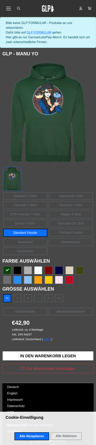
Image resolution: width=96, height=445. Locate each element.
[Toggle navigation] (8, 8)
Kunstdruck (25, 251)
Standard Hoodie (25, 232)
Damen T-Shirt (25, 223)
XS (7, 298)
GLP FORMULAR (39, 32)
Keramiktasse (70, 242)
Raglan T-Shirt (71, 214)
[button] (89, 8)
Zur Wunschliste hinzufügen (48, 368)
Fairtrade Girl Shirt (71, 223)
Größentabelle (25, 311)
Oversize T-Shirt (71, 205)
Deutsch (13, 387)
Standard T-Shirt (25, 196)
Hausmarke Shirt (71, 196)
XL (48, 298)
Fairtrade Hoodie (71, 232)
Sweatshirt (25, 242)
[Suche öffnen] (19, 8)
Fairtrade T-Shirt (25, 205)
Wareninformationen (71, 311)
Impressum (15, 399)
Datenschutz (16, 406)
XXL (59, 298)
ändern (47, 339)
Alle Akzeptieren (32, 436)
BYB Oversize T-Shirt (25, 214)
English (12, 393)
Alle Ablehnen (66, 436)
